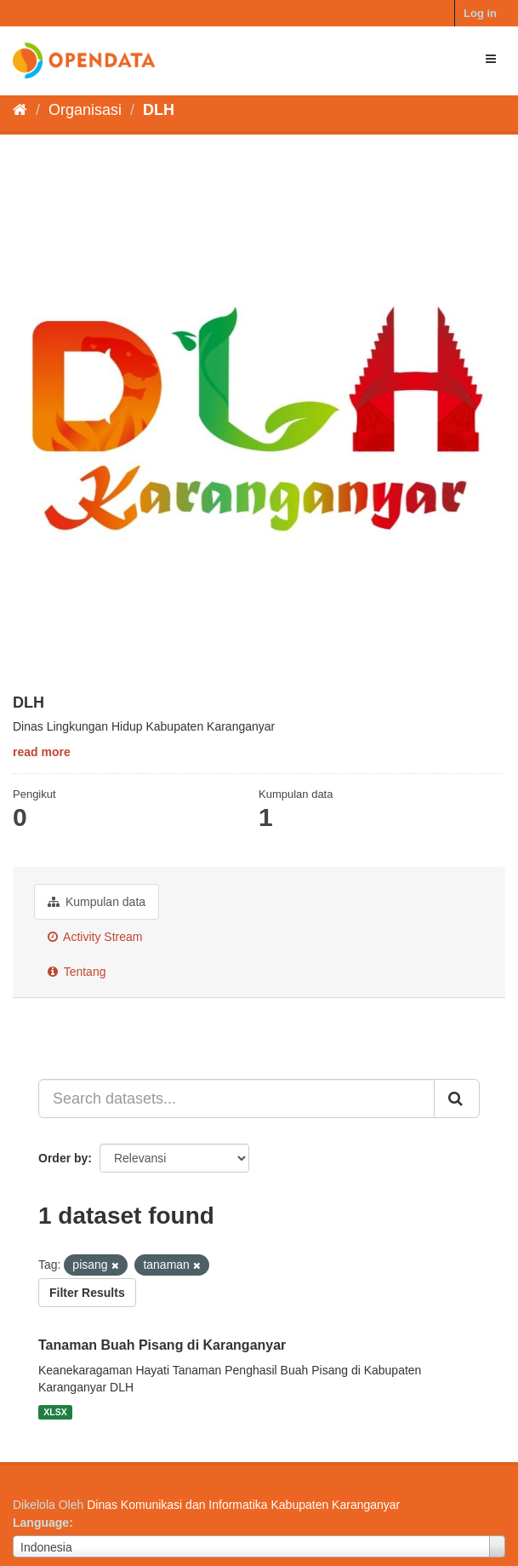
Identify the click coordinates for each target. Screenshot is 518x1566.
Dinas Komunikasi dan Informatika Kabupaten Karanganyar (243, 1505)
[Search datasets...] (236, 1098)
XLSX (54, 1412)
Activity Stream (95, 937)
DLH (158, 109)
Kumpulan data (96, 902)
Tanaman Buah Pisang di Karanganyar (162, 1345)
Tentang (76, 971)
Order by (63, 1158)
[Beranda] (20, 109)
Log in (480, 13)
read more (42, 752)
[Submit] (457, 1098)
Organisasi (85, 109)
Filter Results (87, 1292)
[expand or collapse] (490, 59)
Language (41, 1522)
